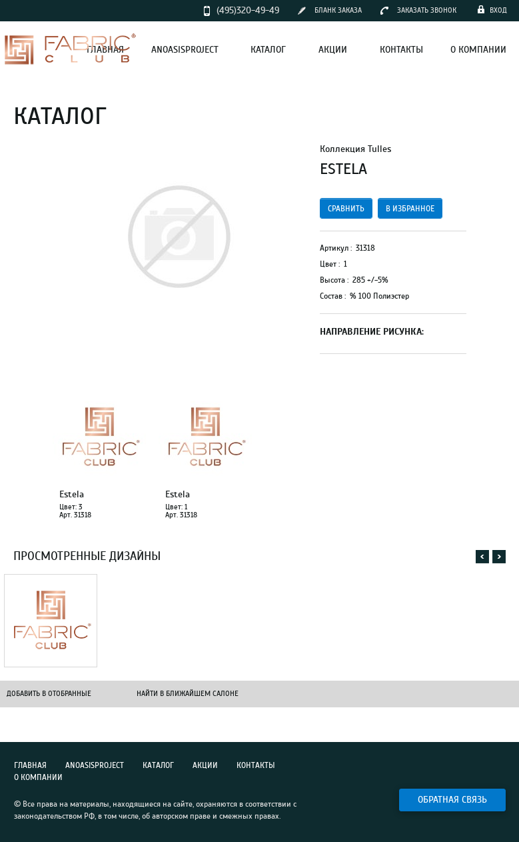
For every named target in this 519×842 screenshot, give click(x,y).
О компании (38, 777)
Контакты (256, 765)
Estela (71, 494)
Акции (205, 765)
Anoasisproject (94, 765)
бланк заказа (338, 10)
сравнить (346, 208)
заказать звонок (426, 10)
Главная (30, 765)
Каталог (158, 765)
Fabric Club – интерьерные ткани (70, 49)
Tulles (379, 149)
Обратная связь (452, 799)
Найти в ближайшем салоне (188, 693)
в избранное (410, 208)
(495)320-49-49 (248, 10)
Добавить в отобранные (49, 693)
